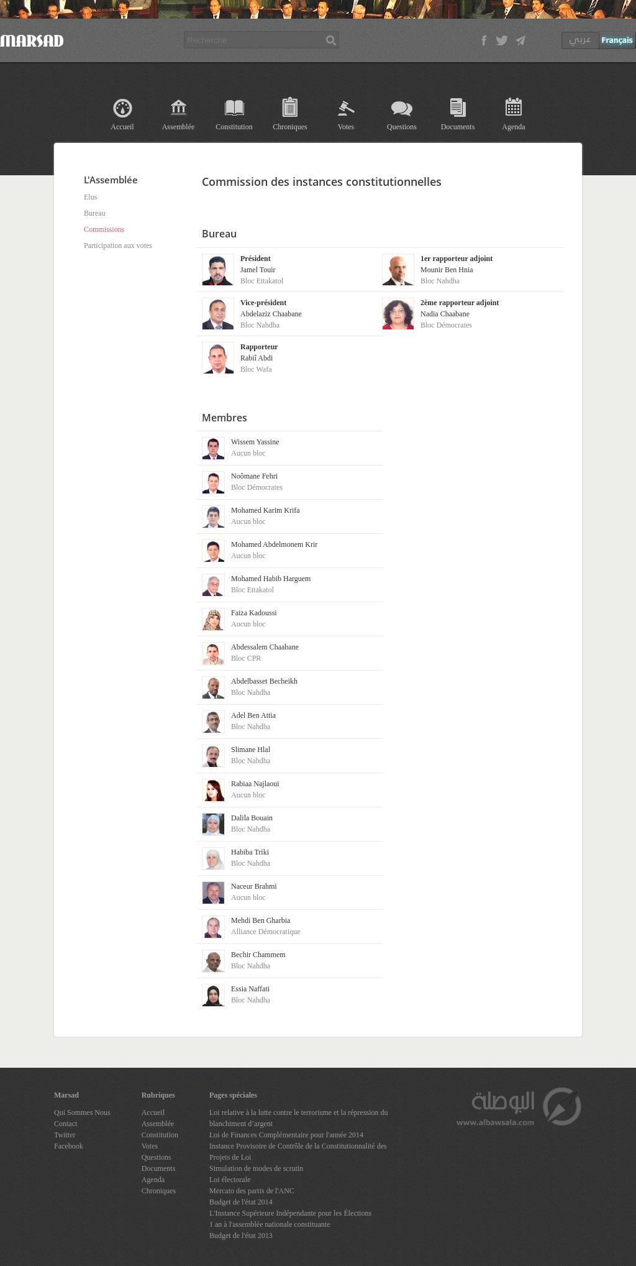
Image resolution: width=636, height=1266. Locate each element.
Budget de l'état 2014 (241, 1202)
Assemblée (178, 126)
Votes (346, 126)
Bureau (95, 213)
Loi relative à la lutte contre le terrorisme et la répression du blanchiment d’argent (298, 1118)
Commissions (104, 229)
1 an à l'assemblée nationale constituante (269, 1224)
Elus (90, 197)
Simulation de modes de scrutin (256, 1168)
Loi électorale (229, 1179)
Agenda (513, 126)
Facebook (68, 1146)
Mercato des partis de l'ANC (251, 1190)
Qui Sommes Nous (82, 1112)
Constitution (234, 126)
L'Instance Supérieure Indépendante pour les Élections (290, 1213)
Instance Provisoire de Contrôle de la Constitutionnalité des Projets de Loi (298, 1152)
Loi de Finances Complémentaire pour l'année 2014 (286, 1135)
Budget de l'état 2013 (241, 1235)
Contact (65, 1123)
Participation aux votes (118, 245)
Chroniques (290, 126)
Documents (458, 126)
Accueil (122, 126)
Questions (402, 126)
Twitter (64, 1135)
